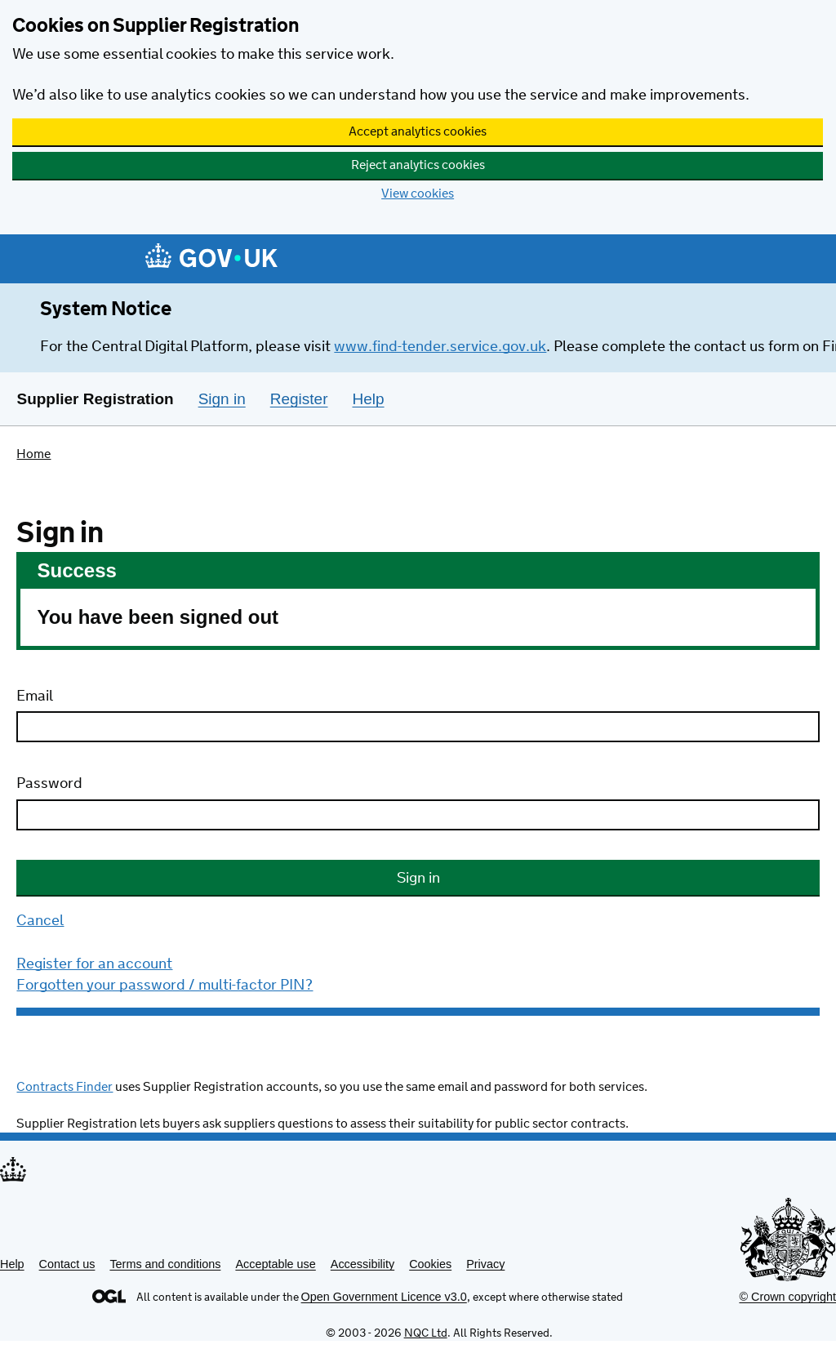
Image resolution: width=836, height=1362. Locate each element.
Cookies (430, 1264)
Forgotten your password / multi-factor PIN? (164, 985)
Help (12, 1264)
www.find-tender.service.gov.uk (440, 347)
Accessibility (362, 1264)
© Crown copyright (787, 1296)
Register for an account (94, 964)
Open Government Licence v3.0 (384, 1296)
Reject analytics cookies (418, 165)
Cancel (40, 921)
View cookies (417, 194)
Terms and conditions (164, 1264)
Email (34, 696)
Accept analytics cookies (418, 131)
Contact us (67, 1264)
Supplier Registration (94, 398)
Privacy (485, 1264)
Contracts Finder (64, 1087)
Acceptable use (275, 1264)
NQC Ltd (425, 1333)
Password (49, 783)
